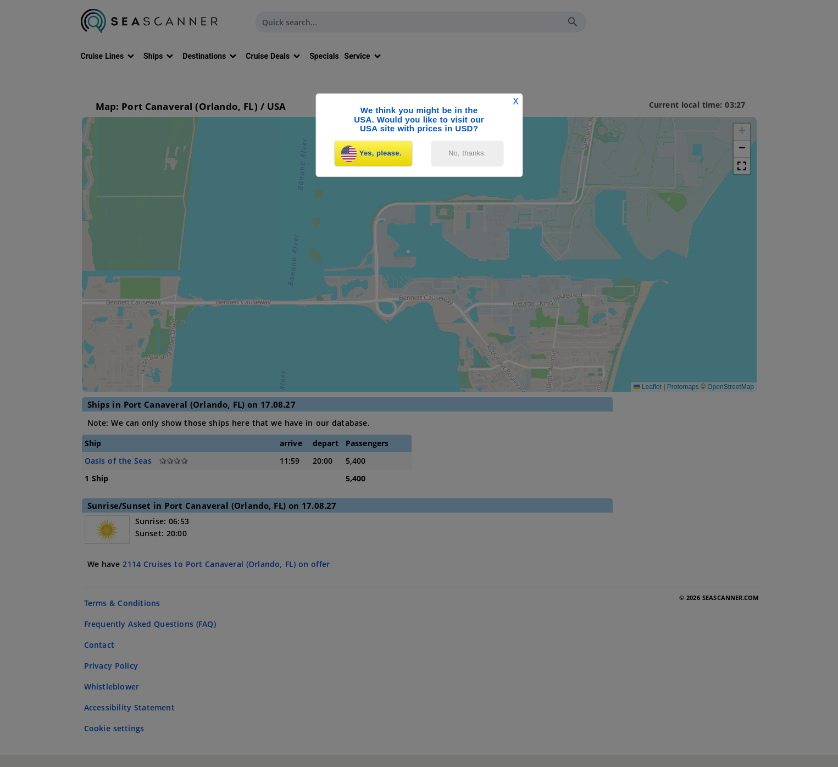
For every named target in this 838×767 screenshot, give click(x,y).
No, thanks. (467, 153)
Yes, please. (371, 154)
